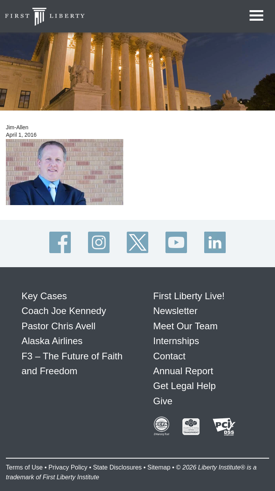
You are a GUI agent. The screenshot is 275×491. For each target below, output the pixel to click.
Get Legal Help (184, 385)
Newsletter (175, 310)
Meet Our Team (185, 326)
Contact (169, 356)
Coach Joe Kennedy (64, 310)
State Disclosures (117, 467)
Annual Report (183, 371)
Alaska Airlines (52, 341)
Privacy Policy (68, 467)
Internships (176, 341)
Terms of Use (24, 467)
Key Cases (44, 296)
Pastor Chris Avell (58, 326)
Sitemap (159, 467)
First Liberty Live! (189, 296)
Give (163, 401)
